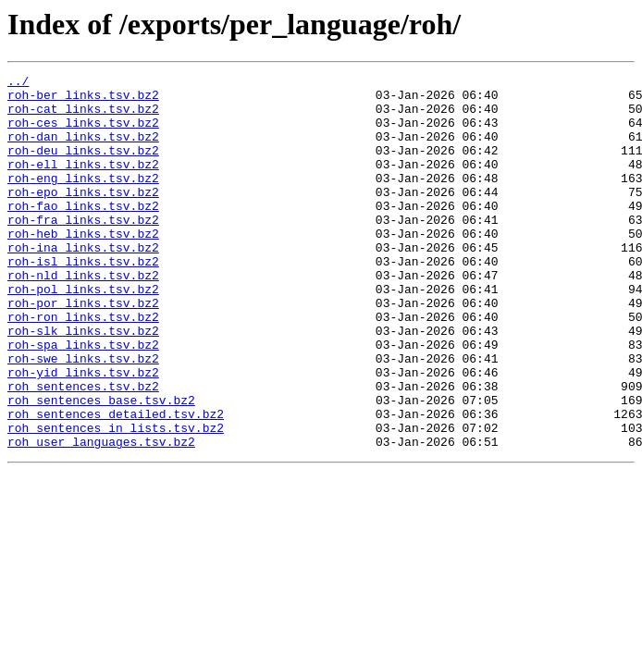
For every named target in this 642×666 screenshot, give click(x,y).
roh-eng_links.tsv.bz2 (83, 199)
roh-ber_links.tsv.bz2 (83, 100)
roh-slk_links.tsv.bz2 (83, 383)
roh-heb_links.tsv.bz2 (83, 266)
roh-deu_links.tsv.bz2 (83, 166)
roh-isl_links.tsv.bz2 (83, 299)
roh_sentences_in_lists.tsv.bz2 (115, 499)
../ (18, 83)
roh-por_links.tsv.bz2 (83, 349)
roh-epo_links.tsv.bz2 (83, 216)
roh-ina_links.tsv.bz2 (83, 283)
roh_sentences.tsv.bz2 (83, 449)
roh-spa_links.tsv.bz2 (83, 399)
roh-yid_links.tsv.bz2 (83, 433)
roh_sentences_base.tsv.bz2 (101, 466)
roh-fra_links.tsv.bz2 (83, 249)
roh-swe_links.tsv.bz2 (83, 416)
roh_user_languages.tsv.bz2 (101, 516)
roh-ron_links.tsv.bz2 (83, 366)
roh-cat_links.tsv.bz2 (83, 116)
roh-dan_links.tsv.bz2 (83, 150)
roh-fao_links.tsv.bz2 (83, 233)
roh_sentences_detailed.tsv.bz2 (115, 483)
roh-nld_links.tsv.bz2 (83, 316)
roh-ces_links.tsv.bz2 (83, 133)
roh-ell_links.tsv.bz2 (83, 183)
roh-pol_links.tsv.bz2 (83, 333)
